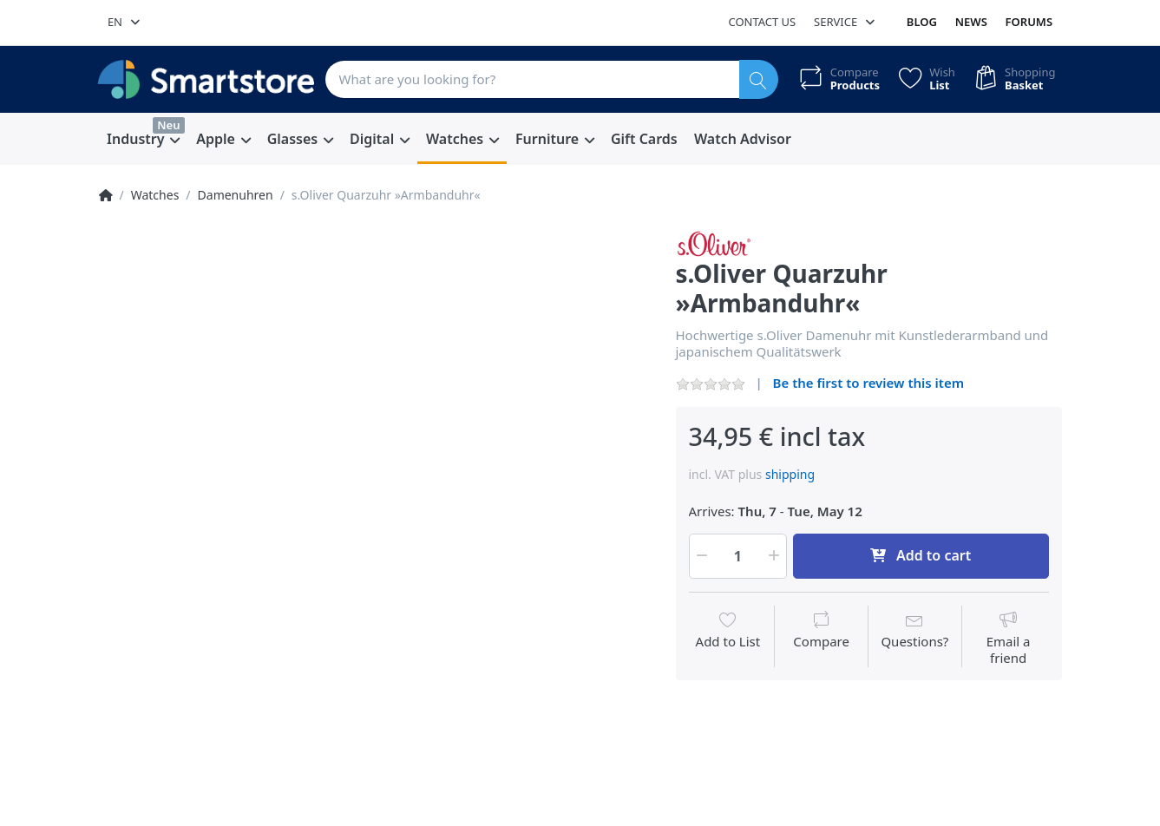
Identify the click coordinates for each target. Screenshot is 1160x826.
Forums (1029, 22)
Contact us (762, 22)
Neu (168, 125)
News (971, 22)
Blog (922, 22)
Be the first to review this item (869, 382)
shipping (790, 474)
